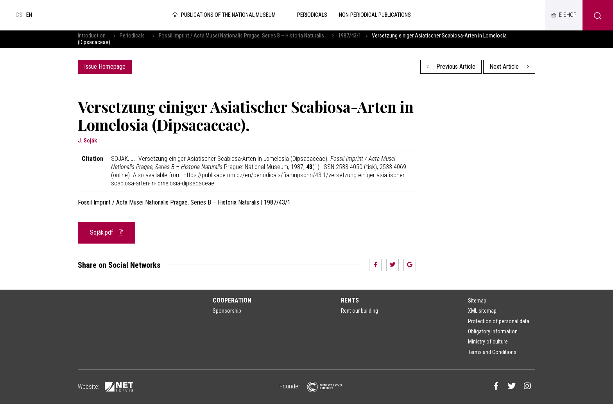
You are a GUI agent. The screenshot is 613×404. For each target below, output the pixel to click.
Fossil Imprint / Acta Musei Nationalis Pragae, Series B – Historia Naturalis (241, 35)
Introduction (92, 35)
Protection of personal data (498, 321)
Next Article (509, 66)
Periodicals (132, 35)
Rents (350, 300)
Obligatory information (493, 331)
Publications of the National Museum (223, 15)
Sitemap (477, 300)
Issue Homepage (104, 66)
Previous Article (451, 66)
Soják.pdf (106, 232)
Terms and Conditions (492, 352)
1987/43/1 (349, 35)
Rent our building (359, 311)
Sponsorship (227, 311)
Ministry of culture (488, 341)
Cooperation (232, 300)
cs (19, 15)
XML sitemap (482, 311)
